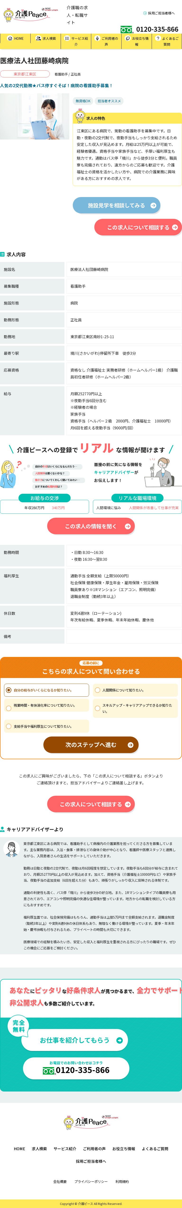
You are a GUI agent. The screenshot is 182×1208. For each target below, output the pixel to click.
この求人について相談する (142, 227)
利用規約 (122, 1181)
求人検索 (45, 38)
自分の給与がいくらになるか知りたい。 (43, 689)
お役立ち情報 (137, 41)
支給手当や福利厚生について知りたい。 (43, 726)
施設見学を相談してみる (122, 205)
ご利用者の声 (106, 41)
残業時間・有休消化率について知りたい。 (45, 705)
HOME (15, 38)
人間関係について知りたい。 (124, 689)
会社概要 (60, 1181)
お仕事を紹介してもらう (81, 1040)
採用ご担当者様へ (159, 12)
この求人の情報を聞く (98, 526)
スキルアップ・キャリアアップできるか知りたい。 (137, 708)
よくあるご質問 (167, 41)
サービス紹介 (76, 41)
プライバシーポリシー (91, 1181)
